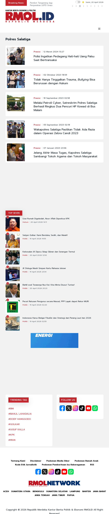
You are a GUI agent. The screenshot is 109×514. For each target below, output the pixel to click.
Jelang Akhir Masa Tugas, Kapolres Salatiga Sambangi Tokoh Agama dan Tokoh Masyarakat (65, 154)
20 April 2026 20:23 (38, 288)
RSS (92, 464)
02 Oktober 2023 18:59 (55, 74)
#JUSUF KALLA (16, 429)
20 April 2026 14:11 (39, 222)
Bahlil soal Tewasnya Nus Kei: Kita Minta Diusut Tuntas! (49, 285)
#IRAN (11, 440)
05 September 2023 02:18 (56, 124)
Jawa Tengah (42, 495)
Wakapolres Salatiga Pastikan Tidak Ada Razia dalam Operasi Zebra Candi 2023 (64, 131)
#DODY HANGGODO (19, 419)
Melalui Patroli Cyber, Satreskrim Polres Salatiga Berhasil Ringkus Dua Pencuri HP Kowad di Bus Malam (65, 106)
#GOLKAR (14, 424)
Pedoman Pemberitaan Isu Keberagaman (63, 464)
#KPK (11, 434)
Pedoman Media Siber (58, 460)
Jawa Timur (58, 495)
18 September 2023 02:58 (56, 98)
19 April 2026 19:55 (38, 238)
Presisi (37, 51)
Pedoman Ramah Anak (86, 460)
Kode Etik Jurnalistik (26, 464)
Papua (70, 495)
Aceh (6, 491)
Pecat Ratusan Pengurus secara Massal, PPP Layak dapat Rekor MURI (56, 301)
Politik (25, 238)
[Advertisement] (54, 189)
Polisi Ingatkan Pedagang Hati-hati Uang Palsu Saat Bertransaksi (64, 58)
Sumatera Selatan (56, 491)
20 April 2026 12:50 (38, 255)
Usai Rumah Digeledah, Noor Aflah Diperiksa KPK (46, 218)
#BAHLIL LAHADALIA (20, 414)
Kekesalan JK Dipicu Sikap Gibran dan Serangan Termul (49, 251)
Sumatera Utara (20, 491)
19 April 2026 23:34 (38, 272)
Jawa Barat (99, 491)
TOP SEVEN (14, 213)
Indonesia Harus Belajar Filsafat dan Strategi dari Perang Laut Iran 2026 (57, 318)
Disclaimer (35, 460)
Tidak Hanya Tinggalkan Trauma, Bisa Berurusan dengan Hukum (64, 81)
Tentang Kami (18, 460)
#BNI (11, 408)
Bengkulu (38, 491)
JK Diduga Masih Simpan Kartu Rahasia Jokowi (44, 268)
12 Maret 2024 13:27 (53, 51)
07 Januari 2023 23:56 (54, 148)
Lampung (75, 491)
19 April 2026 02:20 (38, 305)
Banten (86, 491)
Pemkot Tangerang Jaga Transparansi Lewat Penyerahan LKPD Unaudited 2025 (51, 4)
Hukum (25, 222)
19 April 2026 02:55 (38, 321)
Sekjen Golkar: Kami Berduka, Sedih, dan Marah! (45, 235)
